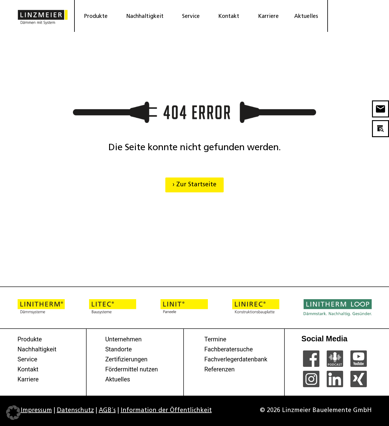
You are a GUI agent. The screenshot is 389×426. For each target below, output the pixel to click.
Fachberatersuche (228, 349)
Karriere (268, 16)
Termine (215, 339)
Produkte (97, 17)
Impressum (36, 410)
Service (192, 17)
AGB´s (107, 410)
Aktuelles (306, 16)
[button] (13, 412)
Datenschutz (75, 410)
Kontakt (230, 17)
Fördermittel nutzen (131, 369)
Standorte (118, 349)
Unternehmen (123, 339)
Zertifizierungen (126, 359)
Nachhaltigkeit (146, 17)
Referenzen (219, 369)
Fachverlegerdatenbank (235, 359)
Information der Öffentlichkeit (166, 410)
